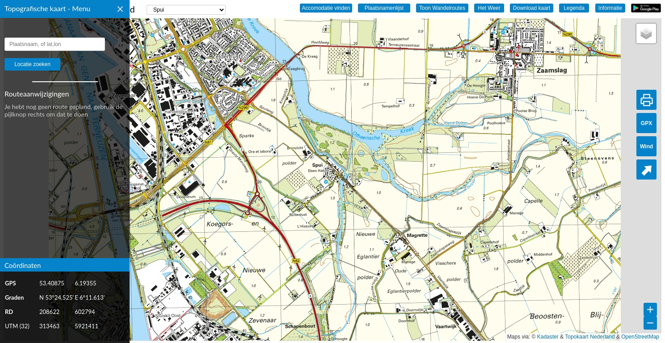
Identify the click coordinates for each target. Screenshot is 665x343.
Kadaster (548, 337)
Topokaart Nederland (589, 337)
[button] (646, 33)
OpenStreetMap (640, 337)
